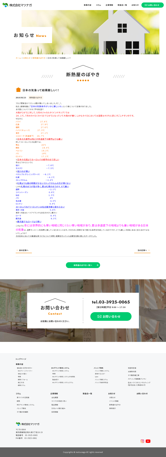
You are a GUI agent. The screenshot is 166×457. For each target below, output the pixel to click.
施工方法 (21, 382)
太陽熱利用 (132, 371)
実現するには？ (100, 374)
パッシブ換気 (21, 408)
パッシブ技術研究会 (101, 382)
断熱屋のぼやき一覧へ (83, 265)
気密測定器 (132, 368)
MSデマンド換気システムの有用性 (63, 377)
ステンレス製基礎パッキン (137, 379)
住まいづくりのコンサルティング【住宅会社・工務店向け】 (139, 383)
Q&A (96, 377)
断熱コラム (21, 385)
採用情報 (55, 412)
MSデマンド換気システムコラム (62, 382)
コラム (98, 5)
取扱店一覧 (122, 5)
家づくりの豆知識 (23, 397)
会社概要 (55, 397)
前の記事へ (24, 250)
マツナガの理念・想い (59, 401)
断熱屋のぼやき (115, 405)
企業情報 (109, 5)
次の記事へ (142, 250)
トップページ (21, 359)
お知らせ (135, 5)
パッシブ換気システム (102, 371)
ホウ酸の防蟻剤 (22, 412)
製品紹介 (55, 379)
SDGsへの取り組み (58, 408)
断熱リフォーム (23, 379)
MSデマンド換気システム (60, 371)
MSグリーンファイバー (25, 371)
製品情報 (55, 405)
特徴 (19, 377)
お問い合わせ (142, 393)
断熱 (18, 401)
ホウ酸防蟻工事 (134, 375)
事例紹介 (112, 408)
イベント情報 (114, 401)
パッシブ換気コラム (101, 379)
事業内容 (87, 5)
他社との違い (22, 374)
